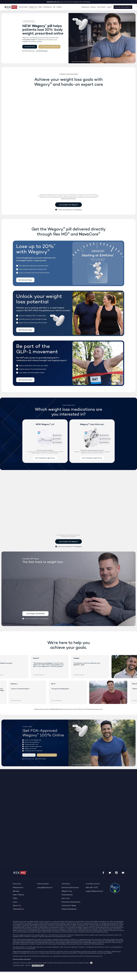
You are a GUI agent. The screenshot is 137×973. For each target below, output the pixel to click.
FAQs (15, 900)
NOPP (45, 964)
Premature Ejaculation (71, 903)
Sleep (40, 7)
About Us (17, 907)
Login (108, 7)
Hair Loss (65, 900)
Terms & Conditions (26, 964)
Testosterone (47, 7)
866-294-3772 (92, 889)
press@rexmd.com (44, 889)
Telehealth (16, 964)
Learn (15, 903)
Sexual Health (23, 7)
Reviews (93, 7)
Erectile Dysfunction (70, 889)
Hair (54, 7)
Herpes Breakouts (69, 910)
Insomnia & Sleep (69, 907)
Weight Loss (33, 7)
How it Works (101, 7)
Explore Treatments (122, 7)
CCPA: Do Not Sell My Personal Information (61, 964)
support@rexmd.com (94, 892)
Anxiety (59, 7)
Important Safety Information (68, 198)
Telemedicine (18, 910)
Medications (86, 7)
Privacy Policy (38, 964)
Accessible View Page (82, 964)
